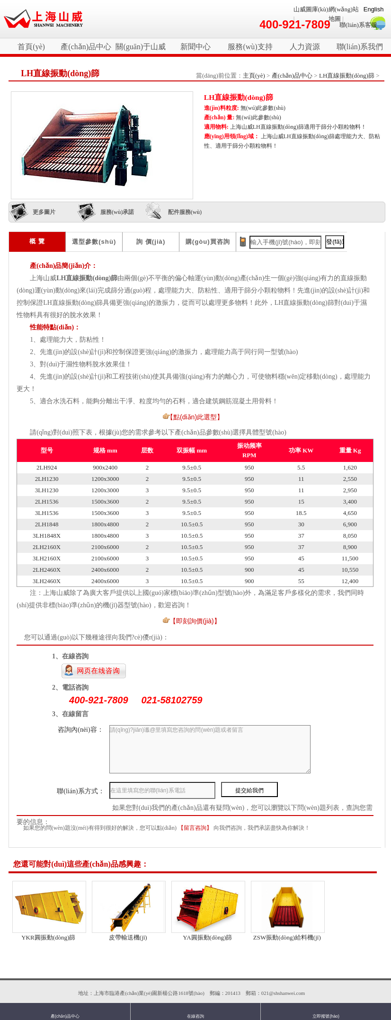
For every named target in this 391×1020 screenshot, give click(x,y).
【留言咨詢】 (195, 828)
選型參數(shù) (94, 241)
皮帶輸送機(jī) (128, 937)
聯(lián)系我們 (360, 47)
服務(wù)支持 (250, 47)
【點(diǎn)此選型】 (195, 417)
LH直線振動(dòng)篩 (346, 75)
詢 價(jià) (150, 241)
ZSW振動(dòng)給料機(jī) (287, 937)
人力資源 (305, 47)
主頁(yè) (254, 75)
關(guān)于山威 (141, 47)
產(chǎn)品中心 (86, 47)
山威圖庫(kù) (311, 9)
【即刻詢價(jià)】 (194, 621)
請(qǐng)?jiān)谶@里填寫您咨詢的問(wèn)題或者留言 (210, 749)
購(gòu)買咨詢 (208, 241)
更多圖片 (44, 212)
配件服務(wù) (185, 212)
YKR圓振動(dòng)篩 (48, 937)
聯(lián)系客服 (358, 24)
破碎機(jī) (43, 19)
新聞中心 (195, 47)
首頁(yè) (31, 47)
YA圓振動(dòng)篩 (207, 937)
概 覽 (37, 241)
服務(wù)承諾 (117, 212)
